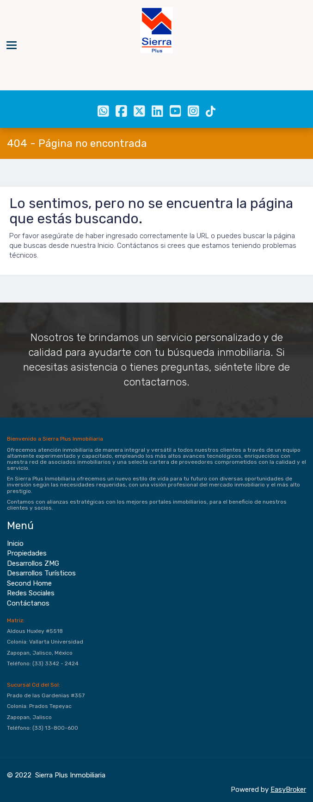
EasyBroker (288, 789)
